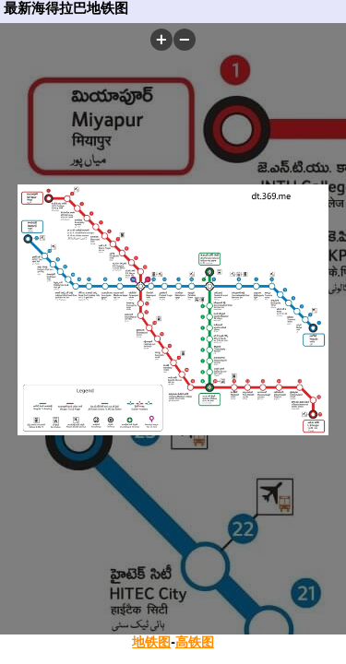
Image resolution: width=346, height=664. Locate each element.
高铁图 (194, 641)
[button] (161, 40)
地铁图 (151, 641)
